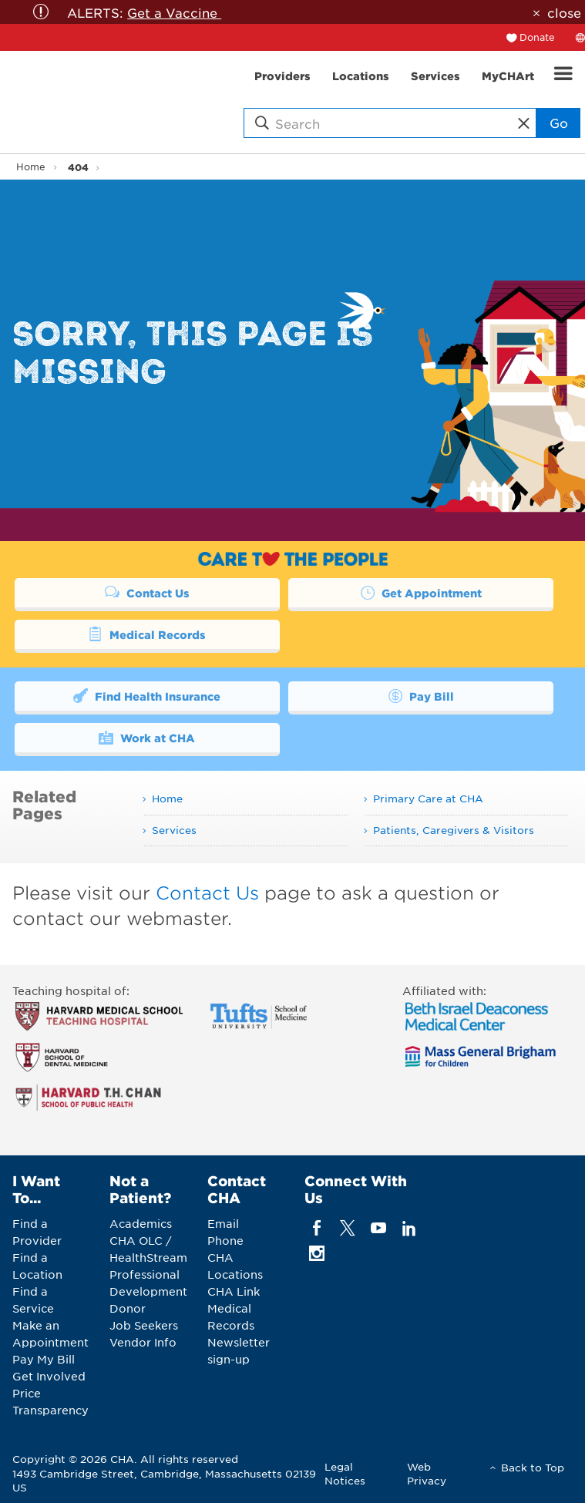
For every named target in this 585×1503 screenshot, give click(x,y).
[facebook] (316, 1227)
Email (223, 1223)
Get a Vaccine (174, 12)
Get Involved (49, 1376)
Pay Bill (421, 695)
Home (30, 166)
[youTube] (379, 1227)
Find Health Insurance (146, 695)
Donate (537, 37)
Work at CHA (147, 736)
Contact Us (147, 591)
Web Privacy (426, 1473)
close (564, 12)
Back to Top (532, 1467)
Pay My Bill (43, 1359)
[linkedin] (410, 1227)
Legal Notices (344, 1473)
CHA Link (233, 1291)
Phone (225, 1240)
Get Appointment (421, 591)
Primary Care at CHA (428, 798)
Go (559, 122)
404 (78, 166)
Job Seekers (143, 1325)
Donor (127, 1308)
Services (174, 829)
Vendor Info (143, 1342)
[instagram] (316, 1253)
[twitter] (347, 1227)
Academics (140, 1223)
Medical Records (147, 633)
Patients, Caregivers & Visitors (453, 829)
